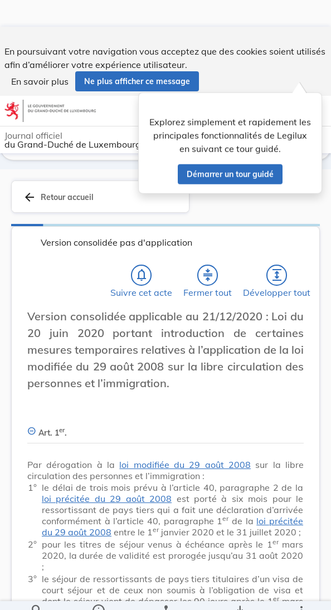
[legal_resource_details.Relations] (165, 592)
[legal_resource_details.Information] (98, 592)
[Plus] (301, 592)
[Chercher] (36, 592)
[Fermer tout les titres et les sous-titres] (207, 274)
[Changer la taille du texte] (292, 328)
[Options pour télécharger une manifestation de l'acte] (239, 592)
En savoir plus (40, 54)
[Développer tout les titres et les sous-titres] (277, 274)
